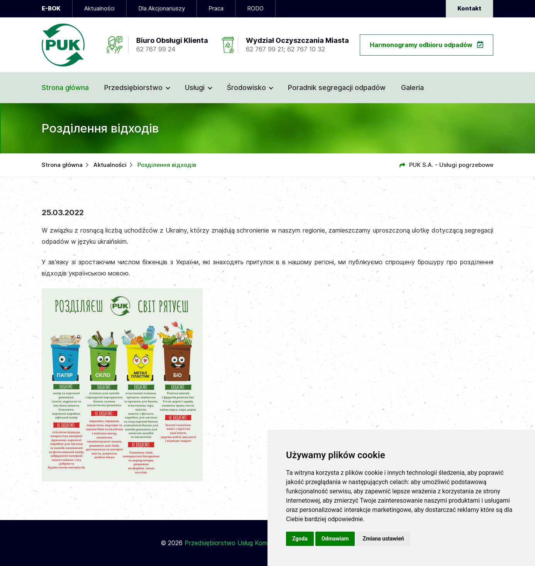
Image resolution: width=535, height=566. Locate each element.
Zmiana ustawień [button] (383, 538)
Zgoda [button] (300, 538)
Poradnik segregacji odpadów (337, 87)
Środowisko (246, 87)
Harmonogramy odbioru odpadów (426, 45)
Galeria (412, 87)
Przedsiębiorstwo (133, 87)
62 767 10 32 (306, 49)
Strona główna (65, 87)
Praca (215, 8)
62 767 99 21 (265, 49)
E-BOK (51, 8)
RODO (255, 8)
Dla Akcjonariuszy (161, 8)
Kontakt (469, 8)
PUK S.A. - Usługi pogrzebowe (451, 164)
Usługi (195, 87)
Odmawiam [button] (335, 538)
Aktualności (99, 8)
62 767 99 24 (155, 49)
